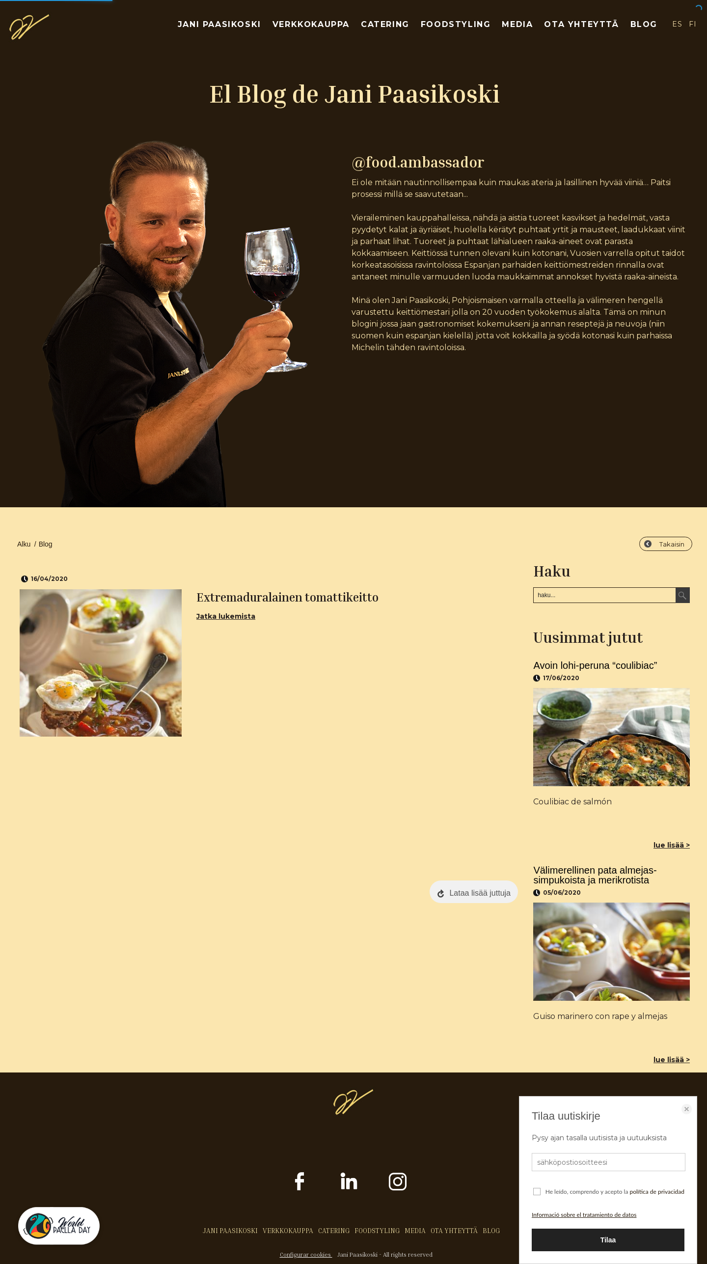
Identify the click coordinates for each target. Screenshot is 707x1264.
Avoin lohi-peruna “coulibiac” (595, 665)
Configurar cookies (306, 1254)
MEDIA (517, 24)
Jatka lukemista (225, 616)
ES (677, 24)
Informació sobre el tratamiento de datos (584, 1214)
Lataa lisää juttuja (480, 893)
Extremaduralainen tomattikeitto (287, 597)
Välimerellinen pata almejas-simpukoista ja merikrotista (594, 875)
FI (693, 24)
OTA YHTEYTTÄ (581, 24)
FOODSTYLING (456, 24)
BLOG (643, 24)
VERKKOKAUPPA (311, 24)
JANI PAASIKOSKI (219, 24)
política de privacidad (656, 1191)
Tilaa (608, 1240)
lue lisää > (671, 845)
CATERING (385, 24)
